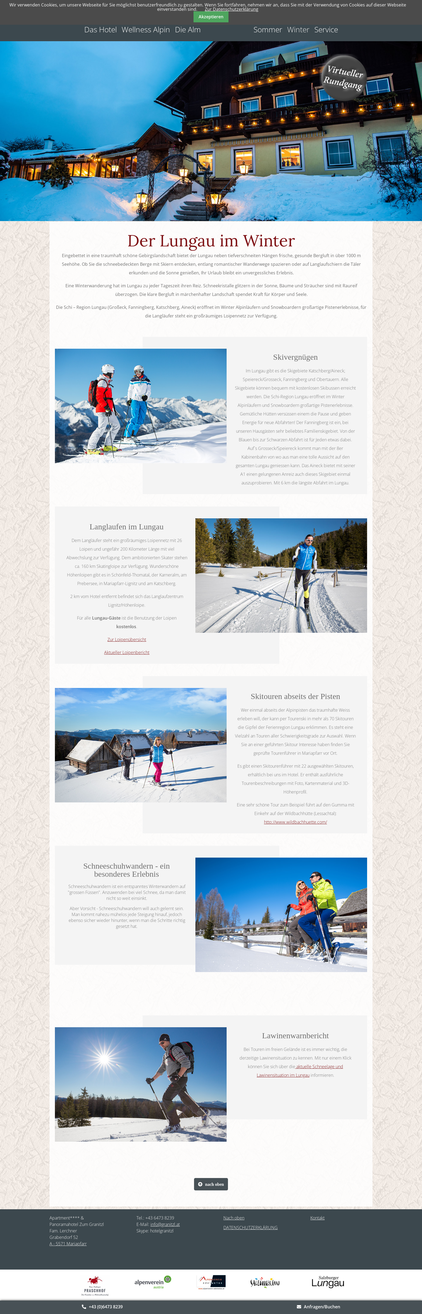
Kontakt (317, 1218)
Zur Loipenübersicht (126, 639)
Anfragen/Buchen (322, 1307)
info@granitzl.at (165, 1224)
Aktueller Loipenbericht (126, 652)
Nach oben (233, 1218)
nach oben (214, 1184)
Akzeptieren (211, 17)
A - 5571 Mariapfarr (68, 1244)
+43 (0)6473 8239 (106, 1307)
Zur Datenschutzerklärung (231, 9)
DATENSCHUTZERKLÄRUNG (250, 1228)
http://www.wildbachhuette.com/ (295, 822)
